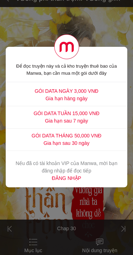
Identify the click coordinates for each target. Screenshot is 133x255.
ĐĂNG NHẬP (66, 178)
